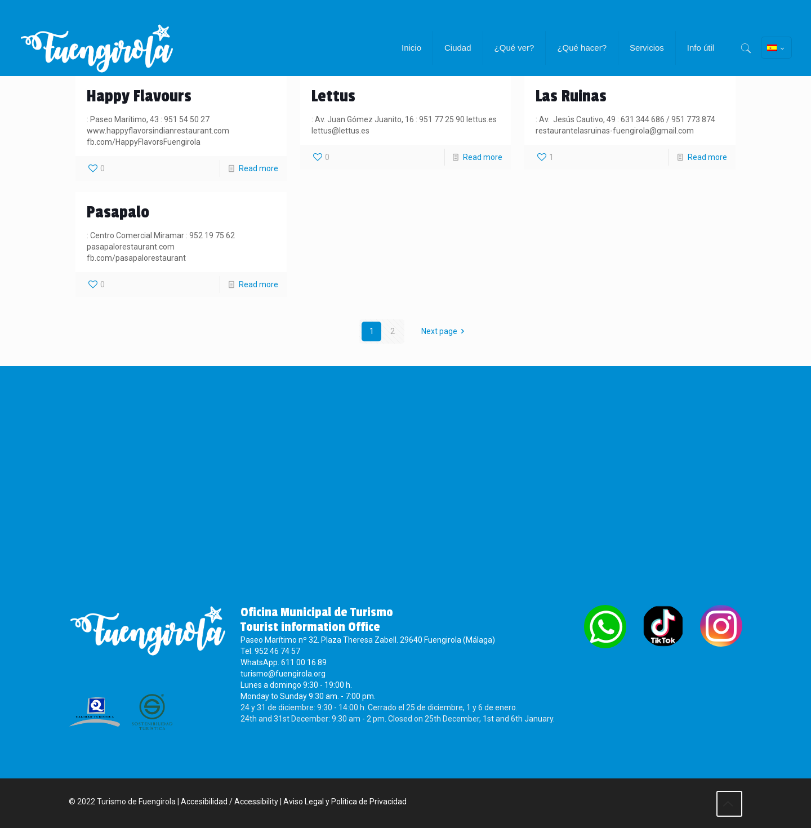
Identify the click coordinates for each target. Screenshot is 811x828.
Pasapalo (118, 212)
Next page (445, 331)
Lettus (333, 96)
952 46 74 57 (277, 651)
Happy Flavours (139, 96)
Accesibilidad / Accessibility (229, 801)
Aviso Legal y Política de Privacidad (345, 801)
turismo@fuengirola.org (283, 673)
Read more (258, 168)
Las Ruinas (571, 96)
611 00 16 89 (304, 662)
